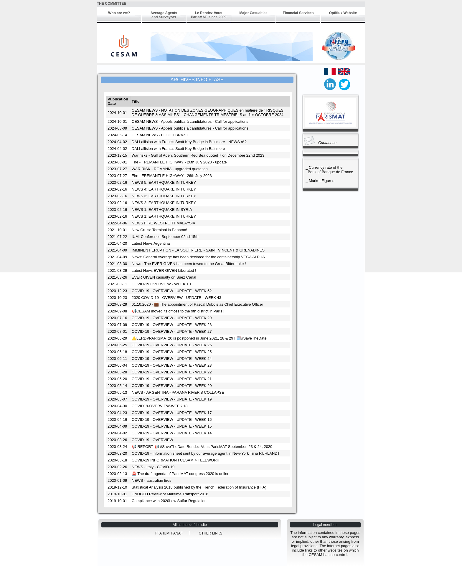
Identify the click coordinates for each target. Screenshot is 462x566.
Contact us (327, 142)
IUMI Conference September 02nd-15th (165, 236)
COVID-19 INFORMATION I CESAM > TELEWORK (175, 460)
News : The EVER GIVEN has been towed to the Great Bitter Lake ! (189, 264)
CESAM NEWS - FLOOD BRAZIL (160, 135)
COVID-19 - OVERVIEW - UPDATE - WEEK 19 (172, 399)
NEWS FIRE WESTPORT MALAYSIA (163, 223)
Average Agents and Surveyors (164, 15)
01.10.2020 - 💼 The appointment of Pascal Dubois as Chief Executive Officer (197, 304)
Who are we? (119, 13)
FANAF (177, 533)
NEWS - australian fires (151, 480)
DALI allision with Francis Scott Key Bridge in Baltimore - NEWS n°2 (189, 142)
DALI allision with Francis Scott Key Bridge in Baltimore (178, 148)
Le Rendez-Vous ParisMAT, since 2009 (209, 15)
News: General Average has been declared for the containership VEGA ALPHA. (199, 257)
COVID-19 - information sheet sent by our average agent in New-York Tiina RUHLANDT (206, 453)
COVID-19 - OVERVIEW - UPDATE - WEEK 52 (172, 291)
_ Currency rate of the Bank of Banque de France (328, 169)
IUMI (167, 533)
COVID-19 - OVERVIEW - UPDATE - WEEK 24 (172, 358)
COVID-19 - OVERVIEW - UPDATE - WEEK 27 (172, 331)
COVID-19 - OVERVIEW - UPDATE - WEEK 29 (172, 318)
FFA (158, 533)
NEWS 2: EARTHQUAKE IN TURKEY (164, 203)
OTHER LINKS (210, 533)
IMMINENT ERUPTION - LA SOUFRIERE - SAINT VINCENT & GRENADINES (198, 250)
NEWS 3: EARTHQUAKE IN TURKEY (164, 196)
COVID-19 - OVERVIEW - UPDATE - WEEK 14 (172, 433)
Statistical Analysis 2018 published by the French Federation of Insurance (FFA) (199, 487)
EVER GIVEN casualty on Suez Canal (164, 277)
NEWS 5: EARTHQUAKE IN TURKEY (164, 182)
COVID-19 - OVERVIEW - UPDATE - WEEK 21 (172, 379)
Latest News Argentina (151, 243)
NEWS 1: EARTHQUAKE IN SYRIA (162, 209)
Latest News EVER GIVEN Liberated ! (164, 270)
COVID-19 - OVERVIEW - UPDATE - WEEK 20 (172, 385)
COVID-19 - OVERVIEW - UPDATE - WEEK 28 (172, 324)
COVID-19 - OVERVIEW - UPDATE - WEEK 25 (172, 352)
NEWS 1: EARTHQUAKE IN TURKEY (164, 216)
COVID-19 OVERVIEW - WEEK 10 (161, 284)
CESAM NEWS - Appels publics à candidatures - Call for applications (190, 121)
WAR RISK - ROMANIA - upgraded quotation (170, 169)
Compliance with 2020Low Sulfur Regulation (169, 501)
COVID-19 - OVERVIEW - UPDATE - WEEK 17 (172, 413)
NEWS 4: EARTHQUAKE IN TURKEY (164, 189)
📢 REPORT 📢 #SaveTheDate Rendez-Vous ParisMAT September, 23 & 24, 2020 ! (203, 446)
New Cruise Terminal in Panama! (159, 230)
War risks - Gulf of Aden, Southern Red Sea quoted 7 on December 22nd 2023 (198, 155)
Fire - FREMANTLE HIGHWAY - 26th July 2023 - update (179, 162)
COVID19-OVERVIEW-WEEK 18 (160, 406)
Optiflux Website (343, 13)
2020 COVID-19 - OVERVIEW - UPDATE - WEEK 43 (176, 297)
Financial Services (298, 13)
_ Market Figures (318, 180)
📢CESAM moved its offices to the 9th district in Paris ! (178, 311)
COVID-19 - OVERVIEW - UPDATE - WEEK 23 (172, 365)
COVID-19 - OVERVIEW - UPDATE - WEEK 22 (172, 372)
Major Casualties (253, 13)
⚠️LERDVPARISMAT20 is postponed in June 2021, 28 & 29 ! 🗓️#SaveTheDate (199, 338)
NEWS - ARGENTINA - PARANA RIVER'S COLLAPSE (178, 392)
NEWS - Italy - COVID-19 (153, 467)
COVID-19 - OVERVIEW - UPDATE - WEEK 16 (172, 419)
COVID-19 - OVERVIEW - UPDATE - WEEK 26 (172, 345)
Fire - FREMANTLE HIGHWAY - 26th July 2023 (172, 175)
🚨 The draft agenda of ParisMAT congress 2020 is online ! (182, 473)
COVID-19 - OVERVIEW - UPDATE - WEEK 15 (172, 426)
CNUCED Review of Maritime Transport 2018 (170, 494)
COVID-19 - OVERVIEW (152, 440)
